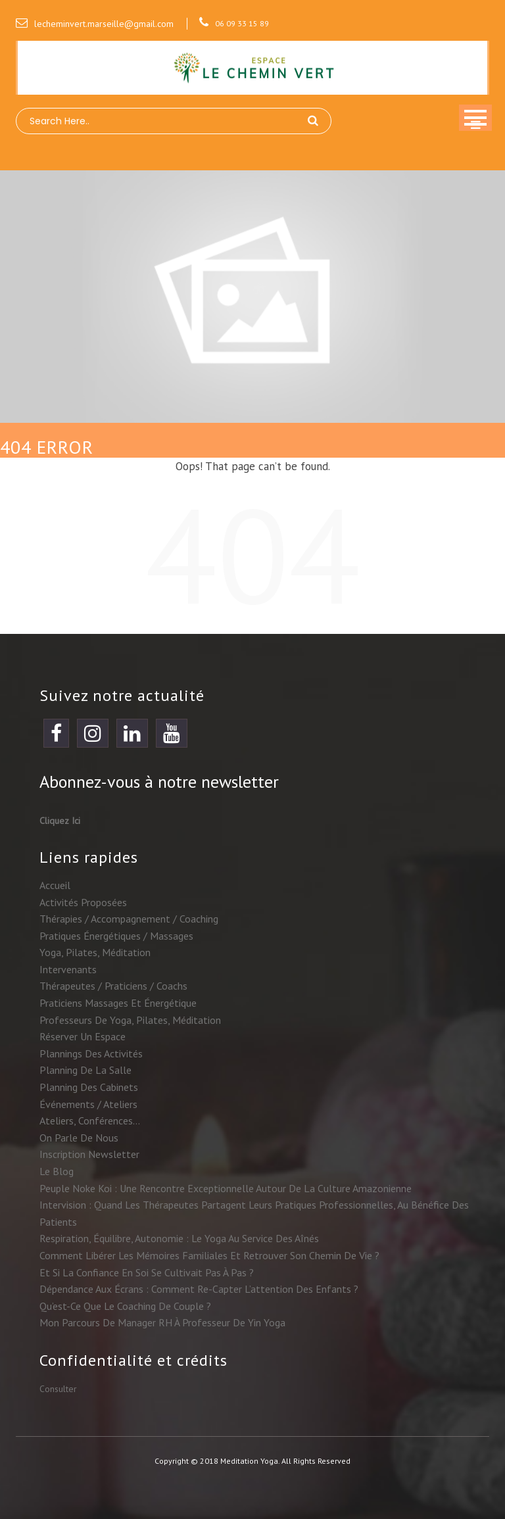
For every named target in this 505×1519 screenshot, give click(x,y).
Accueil (54, 885)
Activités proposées (83, 902)
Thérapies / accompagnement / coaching (128, 918)
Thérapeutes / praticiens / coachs (113, 985)
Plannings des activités (91, 1053)
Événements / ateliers (88, 1104)
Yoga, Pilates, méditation (95, 952)
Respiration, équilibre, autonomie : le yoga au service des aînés (179, 1238)
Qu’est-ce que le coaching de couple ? (125, 1306)
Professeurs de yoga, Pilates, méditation (130, 1019)
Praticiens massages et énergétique (118, 1002)
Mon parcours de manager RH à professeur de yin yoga (162, 1322)
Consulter (58, 1389)
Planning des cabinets (88, 1087)
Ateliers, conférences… (89, 1120)
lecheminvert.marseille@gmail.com (95, 24)
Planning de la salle (85, 1069)
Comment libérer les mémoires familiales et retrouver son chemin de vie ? (209, 1255)
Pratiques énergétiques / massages (116, 935)
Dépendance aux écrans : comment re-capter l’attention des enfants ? (198, 1288)
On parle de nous (78, 1137)
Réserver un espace (82, 1036)
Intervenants (68, 969)
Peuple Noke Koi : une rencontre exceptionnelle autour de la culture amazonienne (225, 1188)
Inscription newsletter (89, 1154)
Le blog (56, 1171)
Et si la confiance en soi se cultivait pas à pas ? (146, 1272)
